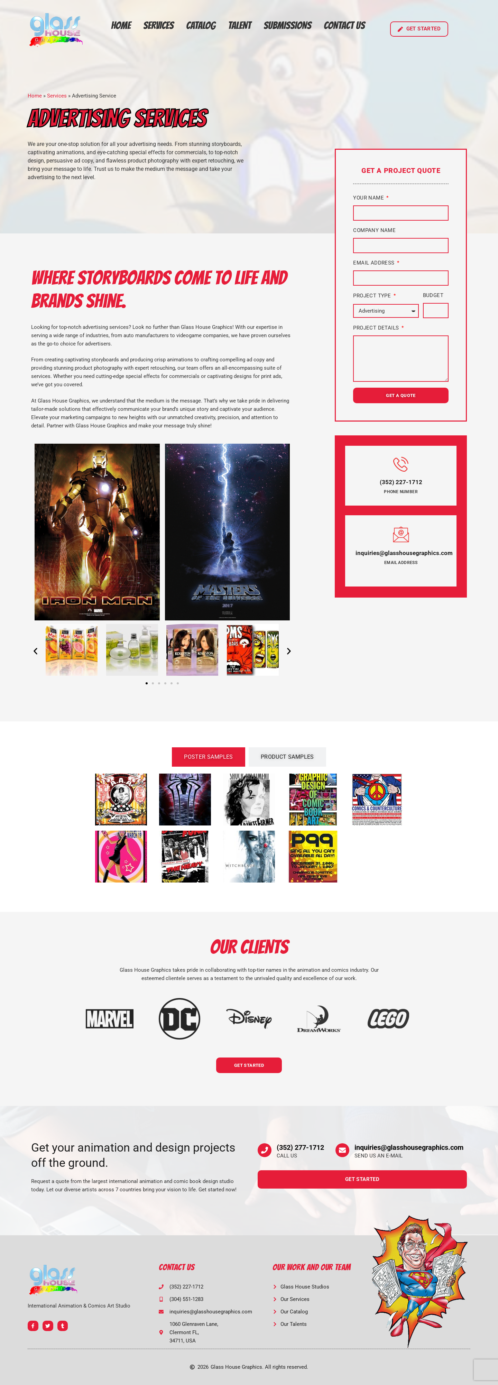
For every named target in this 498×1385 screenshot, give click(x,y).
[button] (35, 651)
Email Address (374, 263)
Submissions (287, 25)
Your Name (369, 198)
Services (158, 25)
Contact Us (344, 25)
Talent (239, 25)
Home (121, 25)
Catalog (200, 25)
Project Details (376, 328)
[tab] (208, 757)
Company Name (374, 230)
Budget (433, 295)
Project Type (372, 296)
